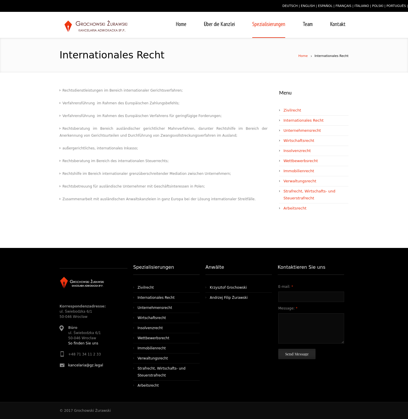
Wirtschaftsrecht (298, 140)
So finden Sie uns (83, 343)
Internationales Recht (303, 120)
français (343, 6)
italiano (362, 6)
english (308, 6)
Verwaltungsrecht (299, 181)
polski (377, 6)
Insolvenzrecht (297, 151)
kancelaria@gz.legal (85, 365)
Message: (287, 308)
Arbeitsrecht (295, 208)
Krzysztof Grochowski (228, 287)
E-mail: (285, 287)
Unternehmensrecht (302, 130)
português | (397, 6)
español (325, 6)
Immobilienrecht (298, 171)
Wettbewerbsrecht (300, 161)
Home (303, 56)
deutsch (290, 6)
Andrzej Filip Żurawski (229, 298)
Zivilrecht (292, 110)
